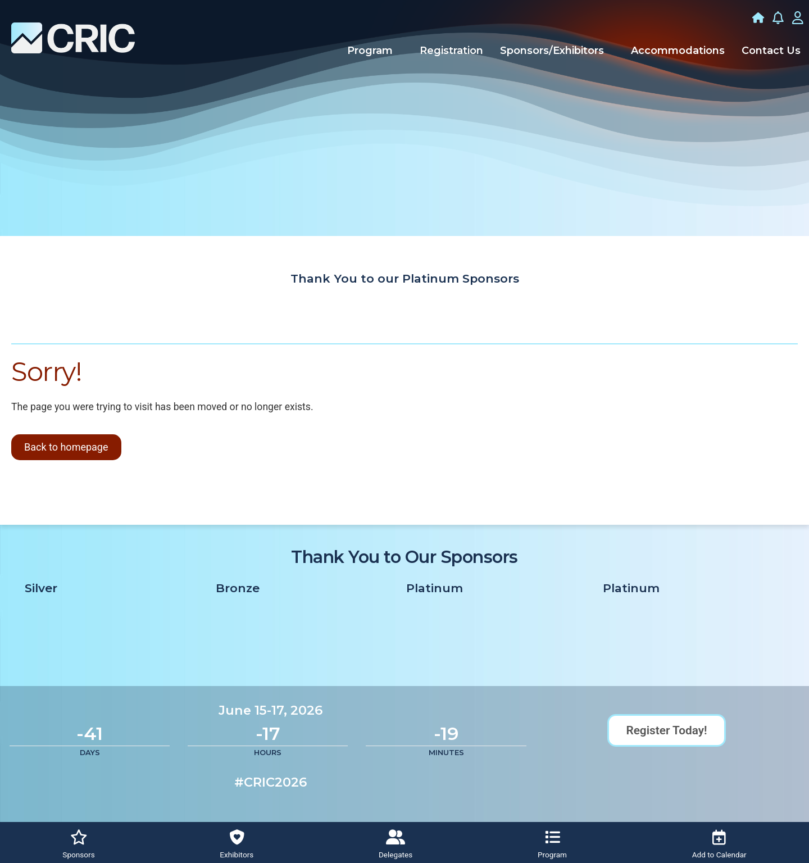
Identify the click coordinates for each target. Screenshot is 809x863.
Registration (451, 50)
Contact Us (771, 50)
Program (370, 50)
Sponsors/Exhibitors (552, 50)
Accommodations (678, 50)
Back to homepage (66, 447)
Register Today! (666, 730)
